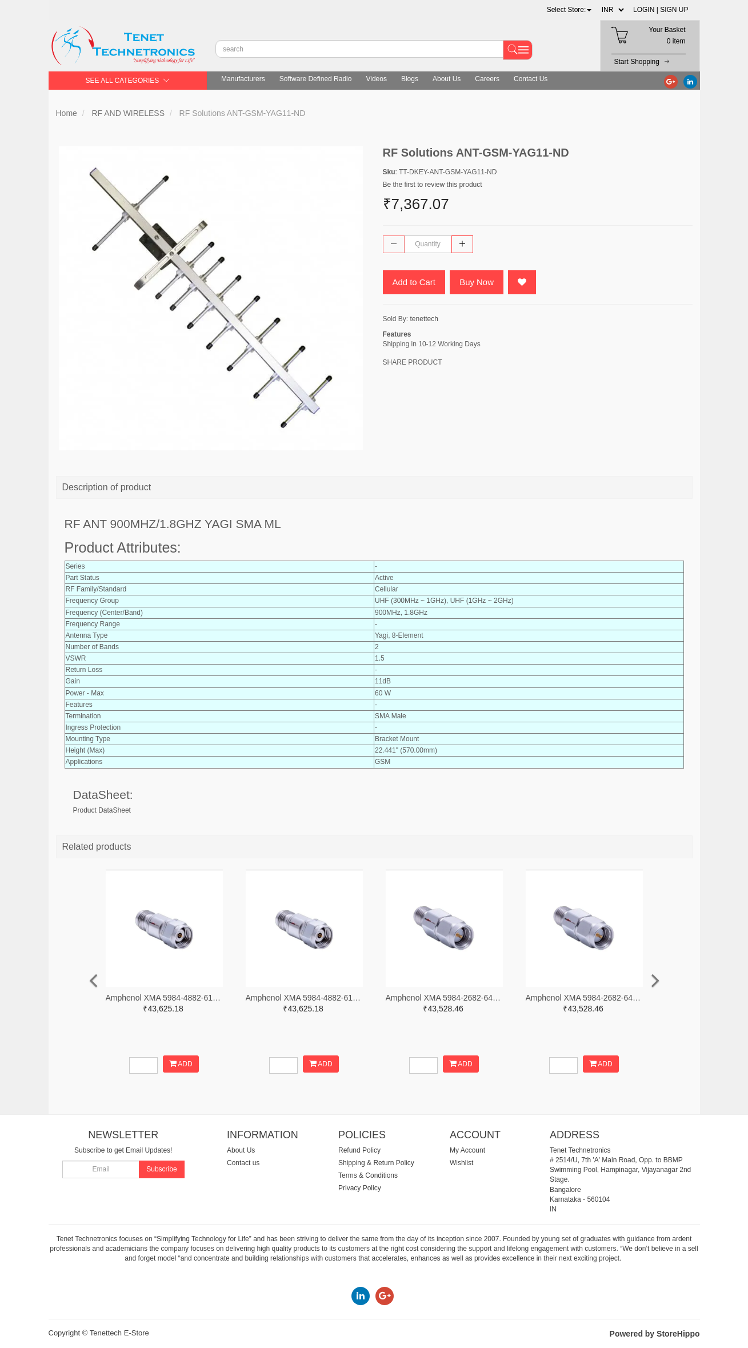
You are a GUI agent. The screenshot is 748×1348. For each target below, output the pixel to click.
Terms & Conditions (368, 1175)
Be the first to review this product (432, 185)
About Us (447, 79)
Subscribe (161, 1169)
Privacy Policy (359, 1188)
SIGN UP (674, 10)
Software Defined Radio (315, 79)
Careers (487, 79)
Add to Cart (414, 282)
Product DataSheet (102, 810)
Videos (376, 79)
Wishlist (461, 1163)
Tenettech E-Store (119, 1333)
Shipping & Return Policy (376, 1163)
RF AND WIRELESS (128, 113)
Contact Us (530, 79)
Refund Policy (359, 1150)
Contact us (243, 1163)
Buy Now (477, 282)
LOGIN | (645, 10)
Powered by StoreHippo (655, 1333)
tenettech (424, 319)
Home (66, 113)
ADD (181, 1063)
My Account (467, 1150)
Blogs (409, 79)
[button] (569, 10)
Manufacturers (243, 79)
